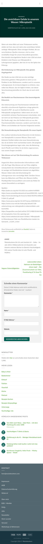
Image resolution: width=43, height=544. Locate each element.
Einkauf (4, 379)
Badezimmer (6, 376)
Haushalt (21, 16)
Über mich (5, 499)
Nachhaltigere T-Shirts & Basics (18, 431)
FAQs (3, 507)
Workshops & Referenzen (11, 527)
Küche (4, 391)
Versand (4, 523)
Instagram (17, 538)
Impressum (5, 481)
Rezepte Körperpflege (9, 403)
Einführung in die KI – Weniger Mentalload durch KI (24, 438)
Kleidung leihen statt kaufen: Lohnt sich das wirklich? (22, 445)
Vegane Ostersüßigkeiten (10, 268)
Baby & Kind (6, 372)
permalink (11, 231)
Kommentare (10, 427)
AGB (3, 485)
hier (11, 358)
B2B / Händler (7, 503)
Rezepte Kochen (7, 399)
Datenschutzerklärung (9, 489)
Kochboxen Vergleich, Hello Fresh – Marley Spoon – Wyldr (22, 451)
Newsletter (5, 515)
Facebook (25, 538)
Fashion (4, 383)
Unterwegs (5, 407)
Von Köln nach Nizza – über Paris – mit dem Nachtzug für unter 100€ (22, 424)
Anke (33, 28)
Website (6, 329)
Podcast (4, 395)
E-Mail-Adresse (9, 320)
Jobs (3, 511)
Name (6, 310)
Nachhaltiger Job (7, 411)
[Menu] (3, 3)
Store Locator (6, 519)
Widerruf (5, 493)
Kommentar (8, 293)
